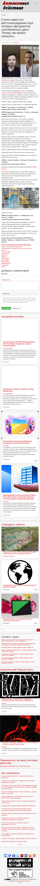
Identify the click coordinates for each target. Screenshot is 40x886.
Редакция (16, 42)
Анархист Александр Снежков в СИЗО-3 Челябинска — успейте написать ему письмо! (19, 743)
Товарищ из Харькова (9, 556)
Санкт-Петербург (6, 251)
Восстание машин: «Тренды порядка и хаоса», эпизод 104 (17, 647)
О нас (20, 882)
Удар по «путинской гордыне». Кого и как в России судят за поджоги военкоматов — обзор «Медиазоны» (17, 640)
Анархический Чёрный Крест (14, 246)
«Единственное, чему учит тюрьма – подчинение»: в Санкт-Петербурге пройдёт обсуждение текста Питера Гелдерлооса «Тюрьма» (18, 829)
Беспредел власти (16, 248)
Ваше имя (4, 273)
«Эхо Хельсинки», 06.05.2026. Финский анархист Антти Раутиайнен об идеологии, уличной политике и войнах (19, 343)
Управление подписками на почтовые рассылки (15, 766)
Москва (3, 250)
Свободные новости (13, 524)
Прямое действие (27, 248)
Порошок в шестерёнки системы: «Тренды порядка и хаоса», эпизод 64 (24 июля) (18, 662)
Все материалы (10, 773)
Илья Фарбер (5, 260)
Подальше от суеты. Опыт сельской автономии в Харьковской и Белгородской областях (19, 553)
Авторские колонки (12, 316)
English (3, 266)
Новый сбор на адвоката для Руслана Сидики (13, 841)
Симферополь (5, 253)
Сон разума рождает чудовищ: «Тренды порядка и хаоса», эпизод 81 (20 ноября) (17, 658)
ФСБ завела (5, 171)
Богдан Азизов (5, 261)
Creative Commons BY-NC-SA (23, 881)
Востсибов (6, 445)
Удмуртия (4, 256)
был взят (26, 128)
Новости (3, 15)
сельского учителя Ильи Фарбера (11, 93)
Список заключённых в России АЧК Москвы (16, 245)
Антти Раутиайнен (8, 348)
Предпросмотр (16, 308)
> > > (20, 844)
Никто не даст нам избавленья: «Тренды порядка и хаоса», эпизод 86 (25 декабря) (17, 654)
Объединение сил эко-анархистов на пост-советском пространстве (18, 620)
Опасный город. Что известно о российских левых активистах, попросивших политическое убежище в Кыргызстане (18, 644)
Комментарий (5, 280)
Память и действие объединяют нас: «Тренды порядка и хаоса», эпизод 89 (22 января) (19, 650)
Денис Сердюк (5, 258)
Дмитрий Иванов (6, 263)
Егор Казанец (5, 265)
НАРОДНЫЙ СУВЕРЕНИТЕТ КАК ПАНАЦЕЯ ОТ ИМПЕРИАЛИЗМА (20, 586)
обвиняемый (5, 80)
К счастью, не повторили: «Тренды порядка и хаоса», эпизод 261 (19, 838)
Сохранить (6, 308)
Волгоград (4, 255)
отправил (31, 222)
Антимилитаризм (6, 248)
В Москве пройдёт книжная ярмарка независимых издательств (18, 805)
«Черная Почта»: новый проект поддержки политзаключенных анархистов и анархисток (17, 699)
